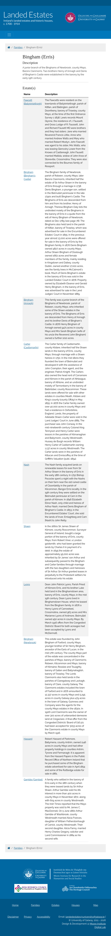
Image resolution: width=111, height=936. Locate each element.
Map (95, 905)
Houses (76, 905)
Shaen (27, 526)
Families (18, 47)
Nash (26, 464)
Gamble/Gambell (33, 779)
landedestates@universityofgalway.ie (85, 916)
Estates (55, 905)
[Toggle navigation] (9, 35)
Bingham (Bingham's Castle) (29, 176)
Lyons (27, 584)
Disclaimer (13, 916)
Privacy (28, 916)
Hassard (28, 738)
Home (15, 905)
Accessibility (43, 916)
